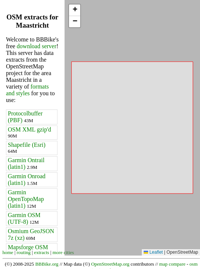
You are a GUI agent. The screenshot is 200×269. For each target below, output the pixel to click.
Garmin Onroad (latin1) (27, 179)
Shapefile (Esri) (27, 148)
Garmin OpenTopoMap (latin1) (26, 199)
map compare (172, 264)
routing (24, 252)
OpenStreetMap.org (110, 264)
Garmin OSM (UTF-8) (24, 218)
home (8, 252)
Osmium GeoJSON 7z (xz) (31, 234)
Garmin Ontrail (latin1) (26, 163)
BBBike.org (46, 264)
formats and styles (27, 89)
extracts (41, 252)
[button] (74, 10)
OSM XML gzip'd (29, 132)
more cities (63, 252)
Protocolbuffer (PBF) (25, 116)
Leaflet (153, 252)
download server (36, 46)
